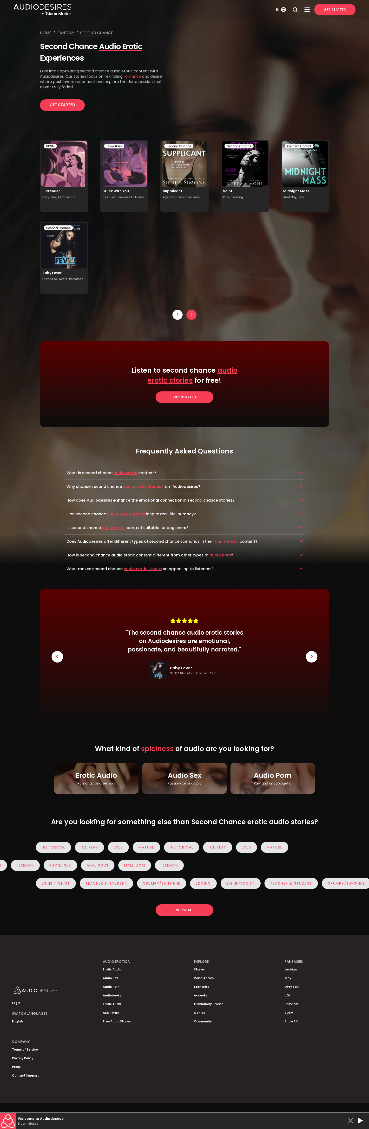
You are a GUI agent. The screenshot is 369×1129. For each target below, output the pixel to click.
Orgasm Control (299, 146)
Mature (148, 847)
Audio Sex (110, 978)
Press (16, 1067)
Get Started (335, 9)
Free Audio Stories (117, 1021)
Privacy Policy (22, 1058)
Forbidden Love (189, 197)
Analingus (96, 865)
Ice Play (91, 847)
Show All (291, 1021)
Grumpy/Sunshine (163, 883)
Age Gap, (169, 197)
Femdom (23, 865)
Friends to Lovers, (55, 279)
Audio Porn (111, 987)
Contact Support (25, 1075)
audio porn (220, 555)
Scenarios (201, 987)
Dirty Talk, (49, 197)
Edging (205, 883)
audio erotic (125, 473)
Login (16, 1003)
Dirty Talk (292, 987)
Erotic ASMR (112, 1004)
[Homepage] (143, 9)
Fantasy (65, 33)
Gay (288, 978)
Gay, (226, 197)
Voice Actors (204, 978)
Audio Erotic (120, 46)
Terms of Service (25, 1049)
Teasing (237, 197)
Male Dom (132, 865)
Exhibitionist (58, 883)
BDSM (50, 146)
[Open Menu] (307, 9)
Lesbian (291, 969)
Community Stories (208, 1004)
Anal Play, (290, 197)
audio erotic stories (142, 486)
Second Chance (179, 146)
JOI (287, 995)
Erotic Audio (112, 969)
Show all (184, 910)
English (17, 1021)
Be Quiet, (109, 197)
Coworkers (114, 146)
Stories (199, 969)
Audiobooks (112, 995)
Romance (76, 279)
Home (45, 33)
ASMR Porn (111, 1013)
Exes (120, 847)
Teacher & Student (108, 883)
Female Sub (66, 197)
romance (132, 76)
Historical (55, 847)
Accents (200, 995)
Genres (199, 1013)
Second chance (96, 33)
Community (203, 1021)
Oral (301, 197)
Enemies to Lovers (131, 197)
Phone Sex (58, 865)
